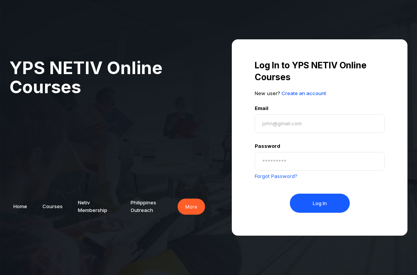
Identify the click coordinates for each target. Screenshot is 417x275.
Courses (52, 206)
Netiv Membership (92, 206)
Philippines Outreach (143, 206)
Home (20, 206)
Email (261, 108)
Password (267, 146)
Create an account (303, 93)
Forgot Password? (276, 176)
